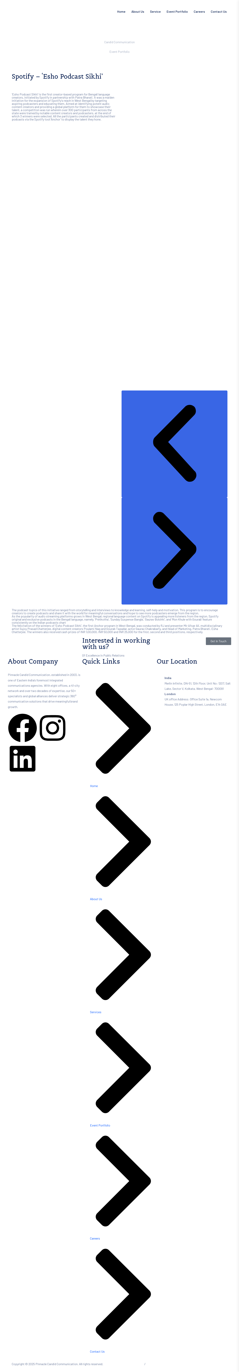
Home (121, 11)
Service (155, 11)
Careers (199, 11)
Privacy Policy (155, 1364)
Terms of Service (133, 1364)
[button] (174, 444)
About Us (137, 11)
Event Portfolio (177, 11)
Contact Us (219, 11)
